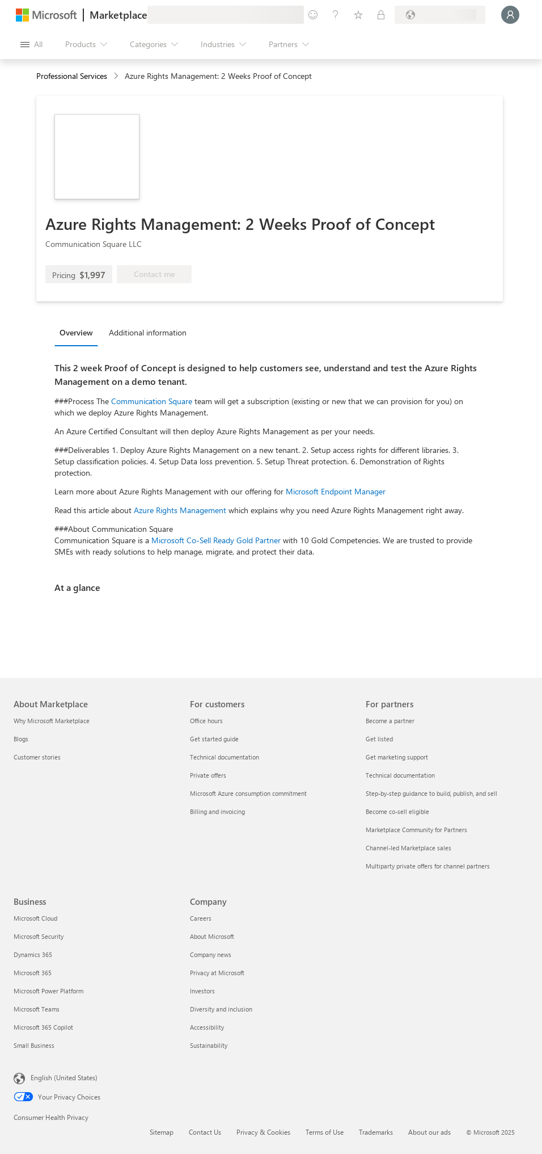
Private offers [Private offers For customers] (208, 775)
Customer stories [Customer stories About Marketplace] (37, 757)
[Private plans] (381, 15)
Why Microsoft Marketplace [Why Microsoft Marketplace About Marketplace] (52, 720)
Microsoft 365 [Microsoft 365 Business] (33, 972)
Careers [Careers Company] (200, 918)
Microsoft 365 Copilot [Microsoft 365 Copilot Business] (43, 1027)
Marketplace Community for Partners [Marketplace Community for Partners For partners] (416, 829)
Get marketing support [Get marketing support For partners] (397, 757)
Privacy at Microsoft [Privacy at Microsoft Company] (217, 972)
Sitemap (161, 1131)
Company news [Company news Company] (210, 954)
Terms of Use (325, 1131)
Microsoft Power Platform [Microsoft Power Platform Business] (48, 991)
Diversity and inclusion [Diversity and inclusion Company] (221, 1009)
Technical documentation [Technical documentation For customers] (224, 757)
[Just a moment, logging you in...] (510, 15)
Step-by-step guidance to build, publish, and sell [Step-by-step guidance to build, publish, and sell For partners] (431, 793)
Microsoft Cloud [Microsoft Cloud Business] (35, 918)
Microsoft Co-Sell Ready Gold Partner (216, 540)
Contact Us (205, 1131)
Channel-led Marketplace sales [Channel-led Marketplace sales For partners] (408, 848)
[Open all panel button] (31, 44)
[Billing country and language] (440, 15)
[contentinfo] (117, 76)
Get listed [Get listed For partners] (379, 739)
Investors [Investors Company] (202, 991)
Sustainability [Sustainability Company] (208, 1045)
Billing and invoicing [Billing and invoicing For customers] (217, 811)
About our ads (429, 1131)
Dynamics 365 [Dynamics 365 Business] (33, 954)
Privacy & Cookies (263, 1131)
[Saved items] (358, 15)
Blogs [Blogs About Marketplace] (21, 739)
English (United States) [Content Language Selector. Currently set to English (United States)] (64, 1077)
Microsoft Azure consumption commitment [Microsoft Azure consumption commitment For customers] (248, 793)
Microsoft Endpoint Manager (336, 491)
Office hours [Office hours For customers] (206, 720)
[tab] (79, 332)
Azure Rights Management (180, 510)
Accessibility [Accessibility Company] (207, 1027)
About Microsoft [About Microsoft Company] (212, 936)
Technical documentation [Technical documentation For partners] (400, 775)
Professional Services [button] (71, 75)
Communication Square (151, 401)
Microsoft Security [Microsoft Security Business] (38, 936)
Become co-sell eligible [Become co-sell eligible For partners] (397, 811)
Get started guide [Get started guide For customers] (214, 739)
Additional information (148, 332)
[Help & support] (336, 15)
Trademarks (376, 1131)
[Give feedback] (313, 15)
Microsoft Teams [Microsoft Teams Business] (37, 1009)
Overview (76, 332)
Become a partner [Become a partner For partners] (390, 720)
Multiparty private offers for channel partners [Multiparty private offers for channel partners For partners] (428, 866)
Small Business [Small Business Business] (34, 1045)
